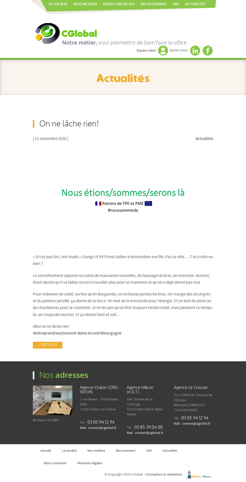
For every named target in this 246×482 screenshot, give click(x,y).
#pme (82, 333)
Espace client (152, 50)
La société (58, 4)
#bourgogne (110, 333)
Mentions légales (89, 463)
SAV (176, 4)
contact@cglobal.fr (102, 428)
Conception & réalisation (179, 474)
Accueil (43, 4)
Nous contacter (119, 4)
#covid (93, 333)
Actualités (195, 4)
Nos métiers (85, 4)
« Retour (47, 345)
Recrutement (154, 4)
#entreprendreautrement (55, 333)
